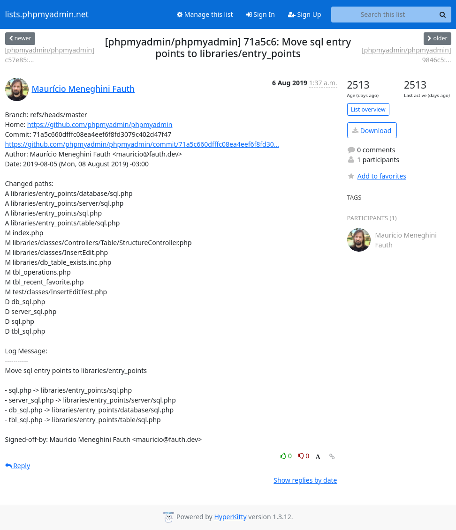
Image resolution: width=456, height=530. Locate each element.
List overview (368, 109)
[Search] (442, 14)
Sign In (260, 14)
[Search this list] (383, 14)
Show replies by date (305, 480)
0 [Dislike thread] (304, 455)
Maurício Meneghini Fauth (83, 88)
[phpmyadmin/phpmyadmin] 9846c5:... (406, 54)
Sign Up (304, 14)
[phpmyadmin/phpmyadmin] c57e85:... (49, 54)
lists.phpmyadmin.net (47, 14)
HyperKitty (230, 516)
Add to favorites (376, 176)
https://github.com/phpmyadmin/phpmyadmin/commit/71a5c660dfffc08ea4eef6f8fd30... (142, 144)
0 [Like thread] (287, 455)
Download (371, 130)
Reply (17, 465)
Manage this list (205, 14)
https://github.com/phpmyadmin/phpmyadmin (100, 124)
